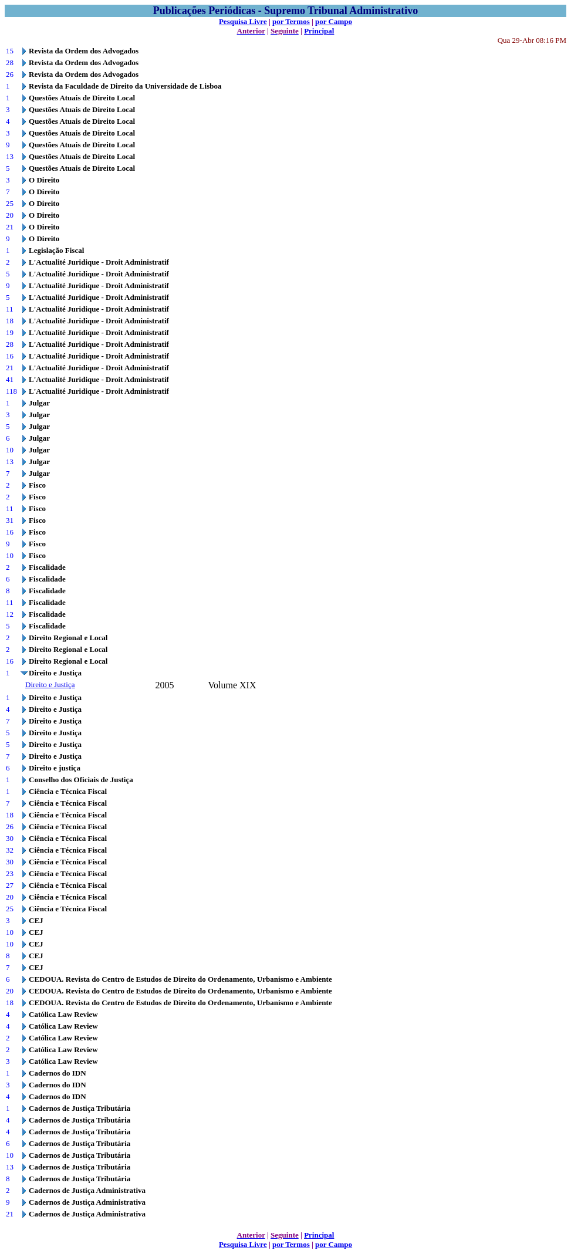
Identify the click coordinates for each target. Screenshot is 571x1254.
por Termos (291, 21)
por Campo (333, 21)
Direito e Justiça (50, 684)
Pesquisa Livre (243, 21)
